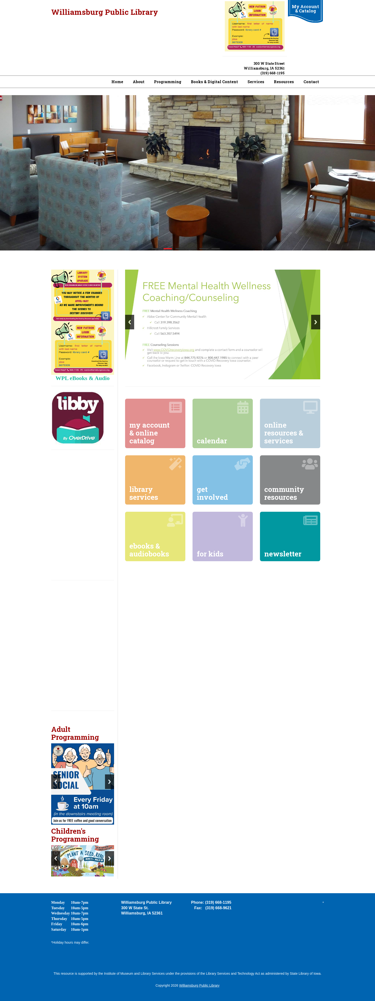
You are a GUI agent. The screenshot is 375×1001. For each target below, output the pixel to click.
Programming (167, 81)
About (138, 81)
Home (117, 81)
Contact (311, 81)
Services (256, 81)
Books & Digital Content (214, 81)
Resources (284, 81)
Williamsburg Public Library (104, 12)
